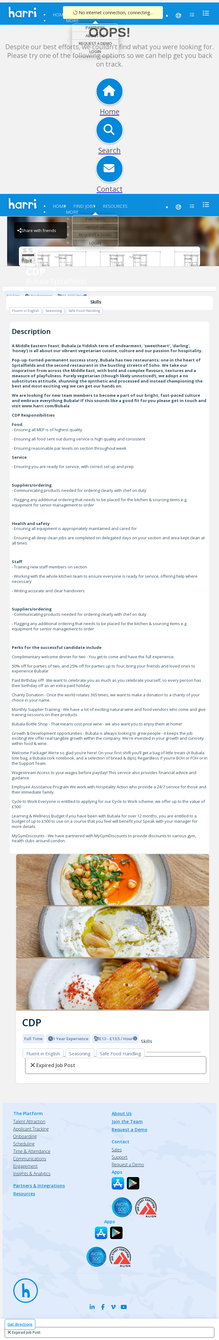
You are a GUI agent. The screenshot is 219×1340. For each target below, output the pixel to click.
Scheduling (24, 1144)
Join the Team (127, 1121)
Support (119, 1157)
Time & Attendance (32, 1151)
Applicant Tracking (31, 1129)
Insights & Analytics (32, 1173)
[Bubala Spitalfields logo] (112, 880)
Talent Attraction (29, 1121)
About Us (95, 35)
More (72, 21)
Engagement (25, 1166)
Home (59, 15)
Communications (29, 1159)
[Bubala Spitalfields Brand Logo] (109, 256)
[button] (21, 930)
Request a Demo (95, 43)
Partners (95, 27)
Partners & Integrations (39, 1186)
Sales (117, 1150)
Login (95, 51)
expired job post (26, 1332)
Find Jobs (84, 206)
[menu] (204, 13)
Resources (115, 206)
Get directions (20, 1324)
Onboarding (25, 1136)
